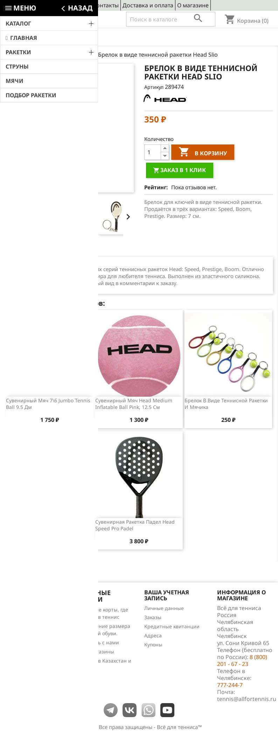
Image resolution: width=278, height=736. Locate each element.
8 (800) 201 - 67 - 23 (57, 19)
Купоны (153, 644)
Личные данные (164, 608)
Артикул (154, 87)
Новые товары (22, 618)
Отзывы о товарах (27, 637)
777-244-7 (230, 685)
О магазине (193, 5)
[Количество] (152, 152)
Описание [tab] (25, 250)
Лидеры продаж (25, 627)
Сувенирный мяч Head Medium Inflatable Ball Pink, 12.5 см (133, 404)
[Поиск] (170, 19)
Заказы (152, 617)
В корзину (203, 153)
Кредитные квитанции (172, 626)
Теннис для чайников (31, 655)
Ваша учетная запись (166, 595)
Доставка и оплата (148, 5)
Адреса (153, 635)
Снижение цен (23, 609)
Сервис (79, 5)
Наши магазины (94, 651)
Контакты (106, 5)
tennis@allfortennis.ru (246, 699)
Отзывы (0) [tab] (67, 250)
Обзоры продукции (28, 646)
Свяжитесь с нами (97, 642)
